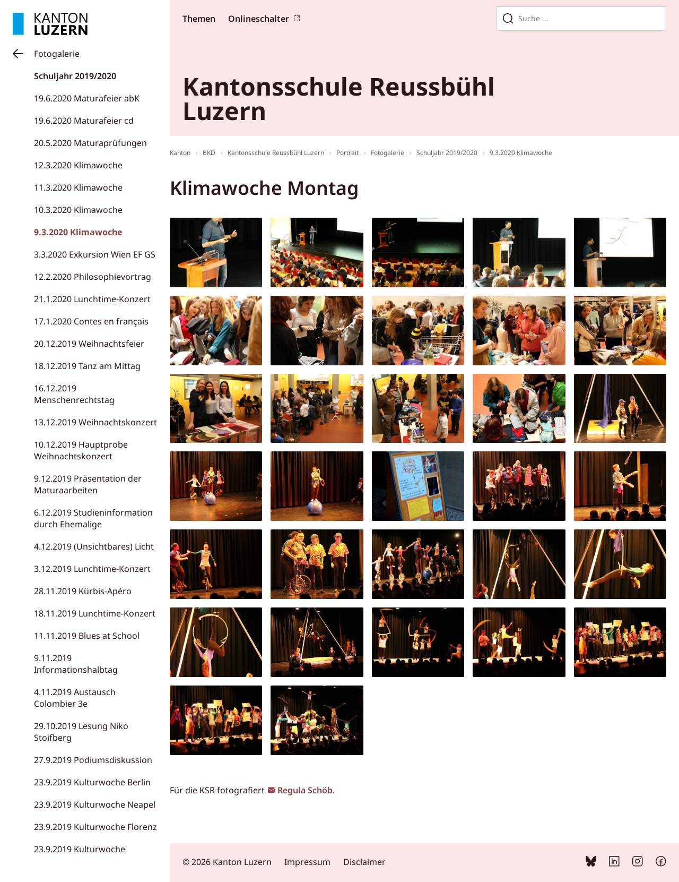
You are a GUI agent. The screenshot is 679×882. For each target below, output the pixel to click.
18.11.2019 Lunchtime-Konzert (94, 613)
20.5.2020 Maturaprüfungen (90, 143)
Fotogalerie (57, 53)
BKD (209, 152)
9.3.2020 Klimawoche (78, 232)
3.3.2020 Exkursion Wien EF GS (94, 254)
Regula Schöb (305, 790)
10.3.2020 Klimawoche (78, 210)
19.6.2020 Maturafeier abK (87, 98)
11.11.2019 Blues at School (87, 635)
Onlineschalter (258, 18)
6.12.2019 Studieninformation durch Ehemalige (93, 518)
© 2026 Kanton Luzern (227, 862)
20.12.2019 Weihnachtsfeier (89, 343)
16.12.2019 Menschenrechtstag (74, 394)
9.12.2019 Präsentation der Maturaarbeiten (88, 484)
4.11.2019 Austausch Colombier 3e (75, 697)
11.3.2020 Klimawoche (78, 187)
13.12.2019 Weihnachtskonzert (95, 422)
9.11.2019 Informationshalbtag (76, 663)
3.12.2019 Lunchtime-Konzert (92, 569)
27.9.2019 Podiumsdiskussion (93, 760)
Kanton (180, 152)
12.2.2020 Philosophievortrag (92, 276)
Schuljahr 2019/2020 (75, 76)
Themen (198, 18)
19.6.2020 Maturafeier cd (84, 120)
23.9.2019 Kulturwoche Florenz (95, 827)
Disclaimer (364, 862)
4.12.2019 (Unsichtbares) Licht (94, 546)
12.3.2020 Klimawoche (78, 165)
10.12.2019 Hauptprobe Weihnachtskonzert (81, 450)
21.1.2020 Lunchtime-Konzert (92, 299)
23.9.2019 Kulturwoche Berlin (92, 782)
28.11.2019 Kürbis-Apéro (83, 591)
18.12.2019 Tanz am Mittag (87, 366)
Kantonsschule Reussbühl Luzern (276, 152)
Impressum (307, 862)
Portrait (347, 152)
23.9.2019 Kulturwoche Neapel (94, 804)
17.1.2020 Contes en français (91, 321)
